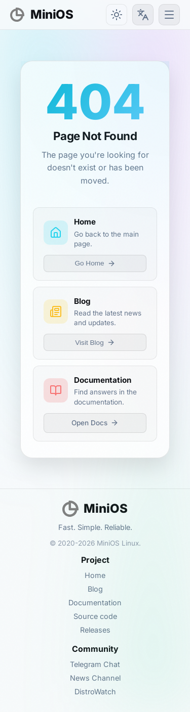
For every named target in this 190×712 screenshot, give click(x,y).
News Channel (95, 678)
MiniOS (41, 14)
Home (95, 575)
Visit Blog (95, 342)
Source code (95, 616)
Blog (95, 589)
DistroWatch (95, 691)
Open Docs (95, 423)
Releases (95, 630)
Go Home (94, 263)
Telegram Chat (95, 664)
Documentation (95, 602)
